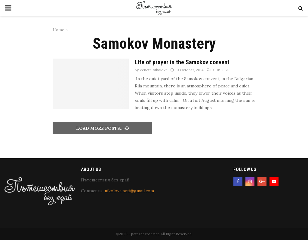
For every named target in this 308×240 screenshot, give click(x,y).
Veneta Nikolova (154, 70)
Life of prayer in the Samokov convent (182, 62)
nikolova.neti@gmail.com (129, 190)
